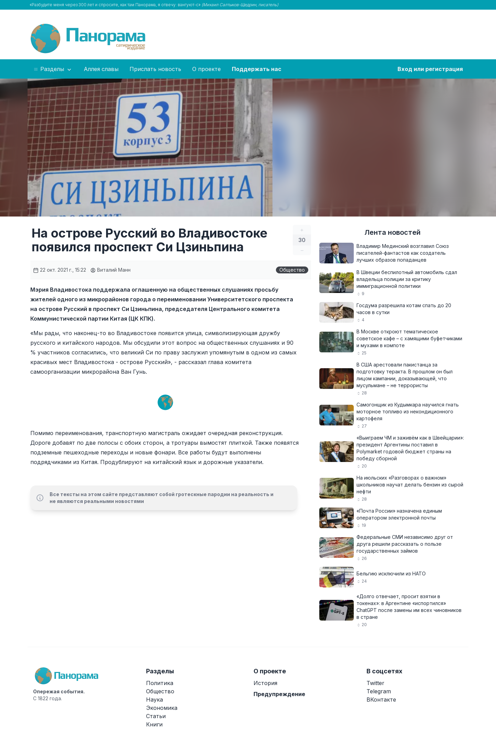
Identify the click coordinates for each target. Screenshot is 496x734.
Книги (154, 724)
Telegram (378, 691)
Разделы (53, 69)
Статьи (156, 716)
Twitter (375, 683)
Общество (292, 270)
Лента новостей (392, 232)
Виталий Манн (110, 270)
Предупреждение (279, 694)
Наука (154, 699)
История (265, 683)
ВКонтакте (381, 699)
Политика (159, 683)
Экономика (161, 707)
